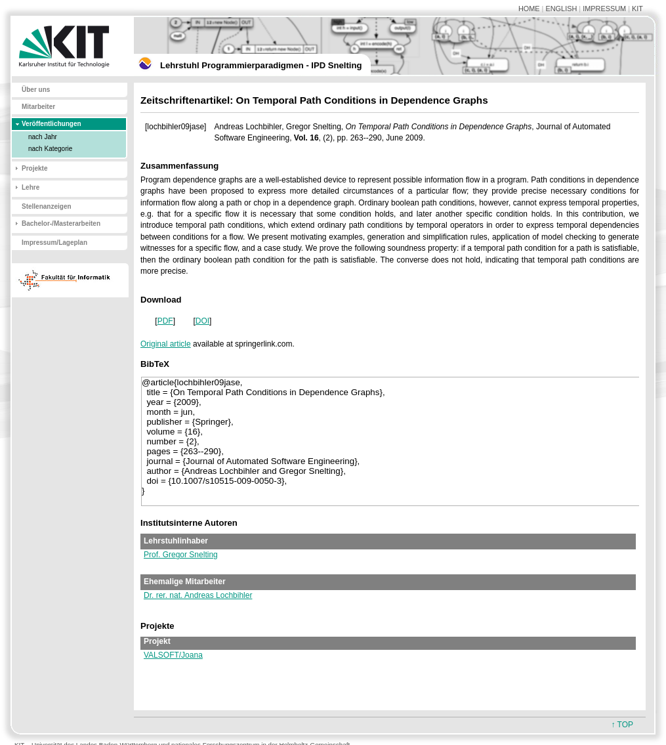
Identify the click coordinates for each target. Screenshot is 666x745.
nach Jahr (42, 136)
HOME (529, 8)
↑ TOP (622, 725)
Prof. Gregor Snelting (181, 554)
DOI (202, 321)
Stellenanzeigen (47, 206)
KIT (637, 8)
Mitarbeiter (38, 106)
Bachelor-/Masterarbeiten (61, 223)
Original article (165, 344)
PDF (165, 321)
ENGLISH (561, 8)
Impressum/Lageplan (54, 242)
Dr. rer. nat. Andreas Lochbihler (198, 595)
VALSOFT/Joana (173, 655)
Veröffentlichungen (51, 123)
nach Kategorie (50, 148)
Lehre (30, 187)
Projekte (34, 168)
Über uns (36, 89)
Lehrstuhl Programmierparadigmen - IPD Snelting (261, 65)
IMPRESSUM (604, 8)
